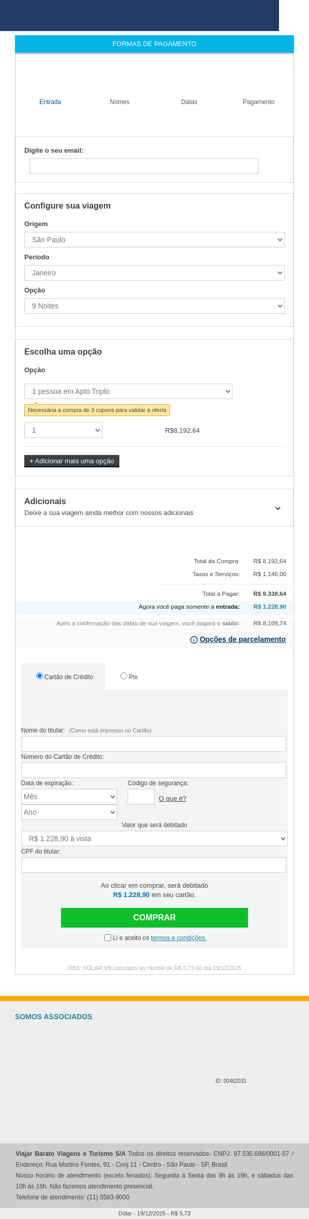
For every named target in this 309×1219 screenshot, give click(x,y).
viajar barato (139, 15)
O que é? (173, 798)
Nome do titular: (86, 730)
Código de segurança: (158, 783)
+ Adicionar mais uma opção (71, 461)
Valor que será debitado (155, 825)
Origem (36, 224)
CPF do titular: (41, 851)
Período (36, 257)
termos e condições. (178, 938)
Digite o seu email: (54, 150)
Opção (34, 290)
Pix (128, 676)
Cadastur (168, 1054)
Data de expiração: (47, 783)
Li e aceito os (155, 938)
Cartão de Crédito (65, 676)
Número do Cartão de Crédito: (62, 756)
